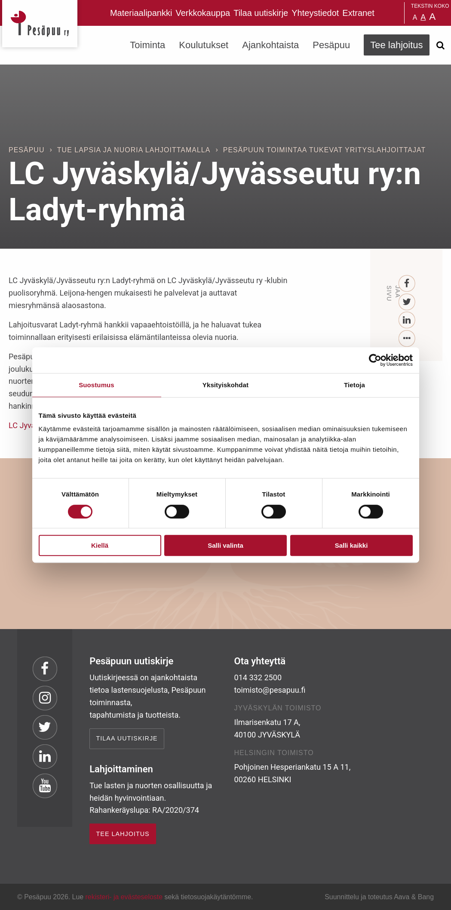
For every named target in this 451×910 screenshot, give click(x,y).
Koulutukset (203, 45)
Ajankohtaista (270, 45)
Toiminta (147, 45)
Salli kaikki (351, 545)
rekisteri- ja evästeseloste (124, 897)
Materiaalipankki (141, 13)
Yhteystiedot (315, 13)
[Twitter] (407, 302)
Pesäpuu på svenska (393, 13)
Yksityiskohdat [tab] (225, 385)
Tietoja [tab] (354, 385)
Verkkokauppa (202, 13)
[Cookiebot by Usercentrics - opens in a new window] (375, 360)
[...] (407, 339)
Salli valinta (225, 545)
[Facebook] (407, 284)
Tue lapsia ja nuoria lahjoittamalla (134, 150)
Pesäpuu (39, 23)
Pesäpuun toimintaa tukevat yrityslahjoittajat (324, 150)
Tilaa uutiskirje (260, 13)
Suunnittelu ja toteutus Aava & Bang (379, 897)
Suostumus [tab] (96, 385)
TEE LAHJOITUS (123, 833)
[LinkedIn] (407, 320)
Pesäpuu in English (382, 13)
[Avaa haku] (440, 45)
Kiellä (99, 545)
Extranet (358, 13)
